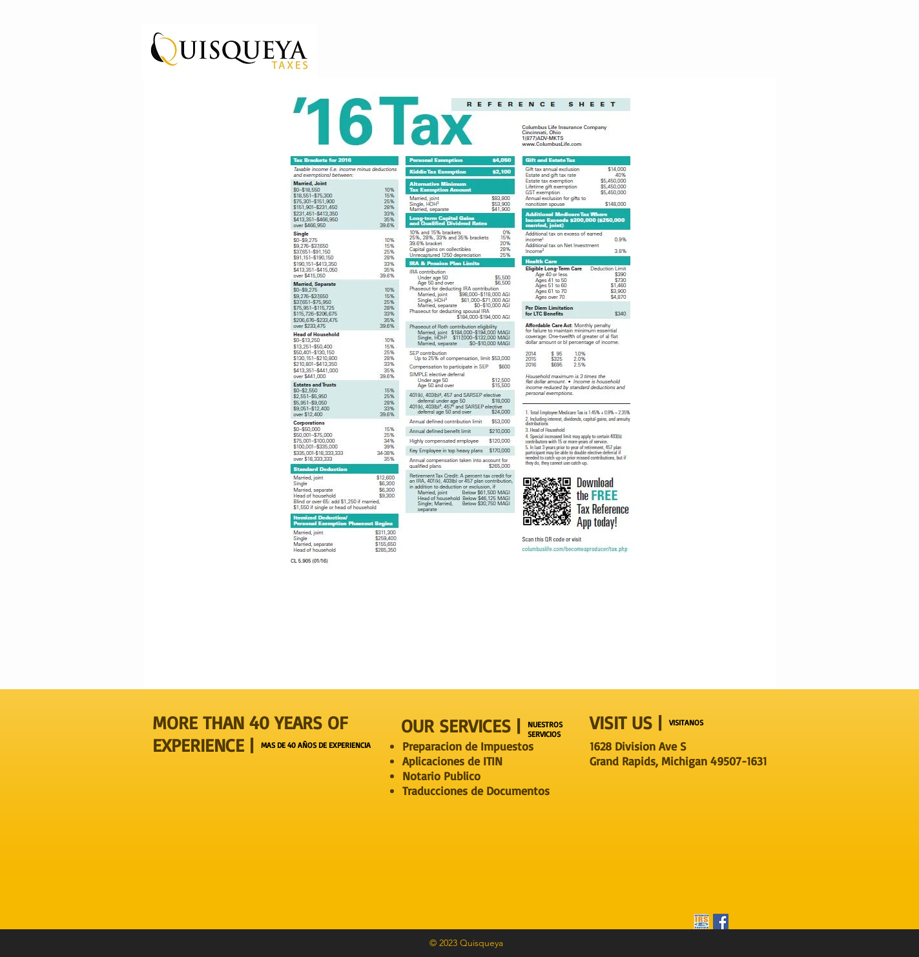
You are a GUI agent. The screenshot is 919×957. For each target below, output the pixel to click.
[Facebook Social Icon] (720, 921)
